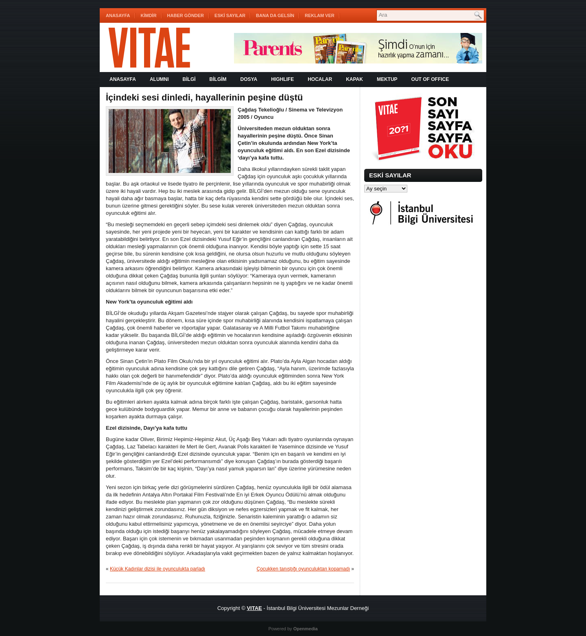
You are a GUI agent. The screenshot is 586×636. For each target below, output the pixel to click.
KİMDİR (149, 15)
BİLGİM (218, 79)
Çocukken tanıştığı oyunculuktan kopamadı (303, 569)
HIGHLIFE (282, 79)
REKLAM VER (320, 15)
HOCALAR (320, 79)
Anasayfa (118, 15)
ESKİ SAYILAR (229, 15)
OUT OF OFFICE (430, 79)
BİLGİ (189, 79)
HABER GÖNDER (185, 15)
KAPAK (354, 79)
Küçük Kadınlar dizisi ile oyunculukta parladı (157, 569)
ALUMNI (159, 79)
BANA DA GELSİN (275, 15)
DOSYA (249, 79)
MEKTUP (387, 79)
